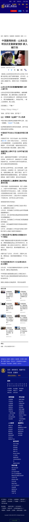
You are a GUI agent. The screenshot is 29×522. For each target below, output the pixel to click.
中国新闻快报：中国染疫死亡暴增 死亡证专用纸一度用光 (9, 331)
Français (3, 363)
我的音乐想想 (16, 463)
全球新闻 (11, 399)
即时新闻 (21, 388)
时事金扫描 (21, 403)
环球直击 (11, 401)
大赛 (14, 1)
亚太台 (13, 361)
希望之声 (10, 508)
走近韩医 (20, 435)
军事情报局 (21, 411)
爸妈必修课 (11, 435)
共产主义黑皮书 (15, 485)
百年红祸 (14, 481)
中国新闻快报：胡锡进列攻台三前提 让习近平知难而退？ (9, 319)
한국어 (19, 363)
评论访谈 (21, 397)
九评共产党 (14, 477)
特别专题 (14, 465)
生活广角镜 (16, 443)
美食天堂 (15, 449)
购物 (19, 375)
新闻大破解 (21, 409)
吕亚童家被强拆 (17, 87)
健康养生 (21, 423)
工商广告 (14, 493)
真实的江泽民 (15, 479)
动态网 (8, 510)
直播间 (15, 372)
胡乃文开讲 (20, 429)
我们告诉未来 (15, 467)
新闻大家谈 (21, 399)
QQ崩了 (14, 117)
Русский (9, 363)
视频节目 (6, 36)
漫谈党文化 (14, 489)
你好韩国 (15, 447)
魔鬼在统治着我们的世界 (18, 475)
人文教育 (11, 423)
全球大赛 (15, 392)
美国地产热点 (11, 439)
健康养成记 (20, 431)
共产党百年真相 (15, 471)
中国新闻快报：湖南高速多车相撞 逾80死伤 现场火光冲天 (24, 307)
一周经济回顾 (12, 413)
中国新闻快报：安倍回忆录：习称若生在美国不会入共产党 (9, 295)
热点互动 (21, 401)
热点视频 (15, 388)
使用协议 (4, 501)
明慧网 (3, 510)
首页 (2, 36)
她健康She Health (22, 427)
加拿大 (13, 359)
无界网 (13, 510)
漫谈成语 (10, 433)
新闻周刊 (11, 409)
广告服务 (16, 501)
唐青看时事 (21, 413)
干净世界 (4, 508)
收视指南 (16, 499)
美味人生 (15, 451)
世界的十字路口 (22, 415)
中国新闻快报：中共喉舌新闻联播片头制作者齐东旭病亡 (9, 307)
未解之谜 (10, 425)
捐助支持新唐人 (12, 375)
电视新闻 (12, 36)
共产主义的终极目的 (16, 473)
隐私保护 (22, 499)
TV (20, 11)
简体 (27, 1)
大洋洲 (22, 359)
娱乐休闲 (16, 441)
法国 (4, 361)
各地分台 (19, 1)
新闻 (22, 36)
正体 (24, 1)
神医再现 (20, 433)
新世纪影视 (19, 510)
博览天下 (15, 390)
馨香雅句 (10, 431)
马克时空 (21, 417)
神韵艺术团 (11, 506)
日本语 (14, 363)
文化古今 (10, 437)
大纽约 (8, 359)
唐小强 (4, 141)
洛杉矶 (17, 359)
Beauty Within (16, 453)
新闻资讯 (15, 370)
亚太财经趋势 (12, 417)
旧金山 (8, 361)
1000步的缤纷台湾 (17, 460)
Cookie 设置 (14, 520)
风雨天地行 (14, 483)
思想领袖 (21, 407)
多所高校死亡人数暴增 (9, 181)
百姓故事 (14, 487)
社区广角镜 (11, 415)
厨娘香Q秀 (15, 457)
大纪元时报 (18, 506)
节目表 (9, 372)
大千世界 (15, 455)
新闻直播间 (14, 11)
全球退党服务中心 (18, 508)
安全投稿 (10, 501)
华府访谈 (11, 411)
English (24, 361)
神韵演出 (9, 392)
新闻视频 (11, 397)
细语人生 (21, 420)
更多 (25, 510)
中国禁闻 (11, 403)
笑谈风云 (10, 427)
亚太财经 (11, 419)
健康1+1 (20, 425)
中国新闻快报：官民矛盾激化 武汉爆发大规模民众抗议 (23, 295)
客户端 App (4, 503)
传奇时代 (14, 469)
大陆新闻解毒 (22, 419)
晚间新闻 (17, 36)
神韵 (10, 1)
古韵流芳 (10, 429)
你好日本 (15, 445)
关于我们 (10, 499)
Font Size (21, 70)
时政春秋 (21, 405)
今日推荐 (9, 390)
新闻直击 (11, 407)
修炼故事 (14, 491)
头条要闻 (9, 388)
